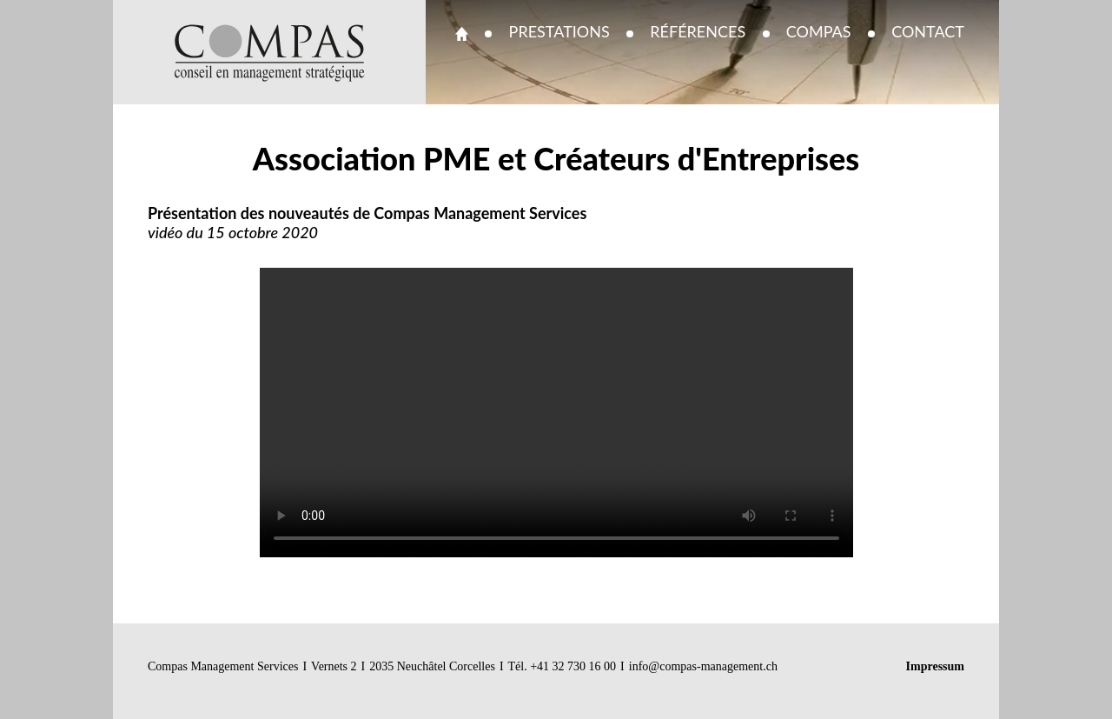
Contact (927, 31)
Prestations (559, 31)
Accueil (461, 34)
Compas (818, 31)
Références (697, 31)
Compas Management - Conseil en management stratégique (270, 53)
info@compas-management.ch (703, 666)
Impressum (935, 666)
